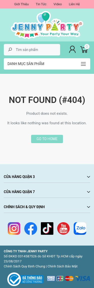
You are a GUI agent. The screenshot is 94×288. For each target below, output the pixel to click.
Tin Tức (41, 4)
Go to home (47, 139)
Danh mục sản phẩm (26, 64)
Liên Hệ (74, 4)
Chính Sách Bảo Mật (63, 266)
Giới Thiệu (21, 4)
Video (58, 4)
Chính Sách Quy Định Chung (24, 266)
